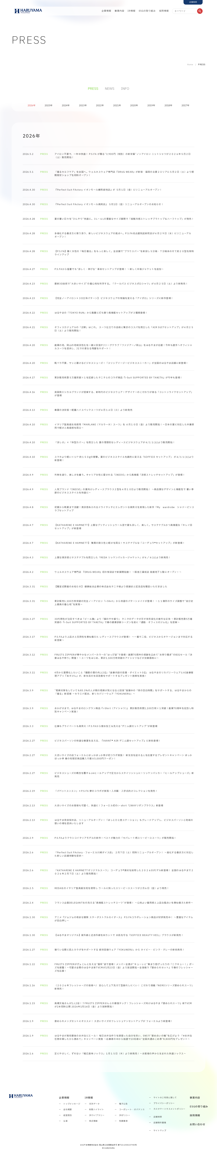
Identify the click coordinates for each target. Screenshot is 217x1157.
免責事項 (123, 1121)
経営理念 (67, 1115)
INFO (125, 88)
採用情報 (164, 11)
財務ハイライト (96, 1109)
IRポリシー (124, 1115)
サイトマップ (159, 1130)
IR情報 (131, 11)
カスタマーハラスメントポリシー (169, 1109)
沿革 (65, 1121)
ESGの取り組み (147, 11)
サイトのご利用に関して (165, 1097)
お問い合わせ (197, 1124)
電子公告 (123, 1104)
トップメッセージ (71, 1104)
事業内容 (119, 11)
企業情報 (106, 11)
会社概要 (67, 1109)
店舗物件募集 (159, 1123)
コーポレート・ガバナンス (132, 1109)
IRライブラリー (96, 1115)
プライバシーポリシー (164, 1103)
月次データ (94, 1104)
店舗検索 (157, 1117)
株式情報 (93, 1121)
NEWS (109, 88)
